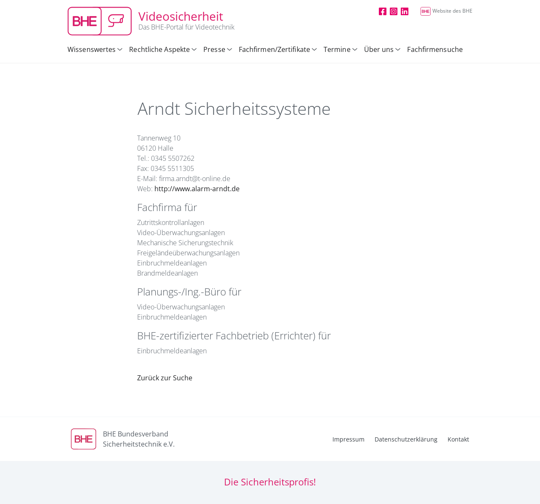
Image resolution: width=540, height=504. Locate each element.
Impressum (348, 439)
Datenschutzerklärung (406, 439)
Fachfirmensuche (435, 49)
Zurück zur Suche (164, 377)
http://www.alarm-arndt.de (197, 188)
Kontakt (458, 439)
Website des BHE (446, 10)
